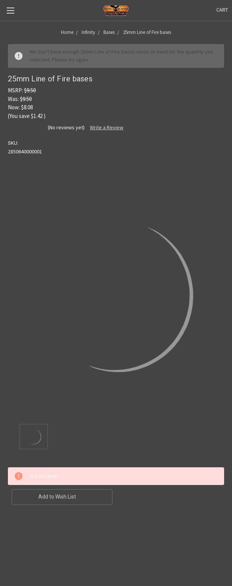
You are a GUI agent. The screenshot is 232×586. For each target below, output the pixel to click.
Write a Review (106, 127)
